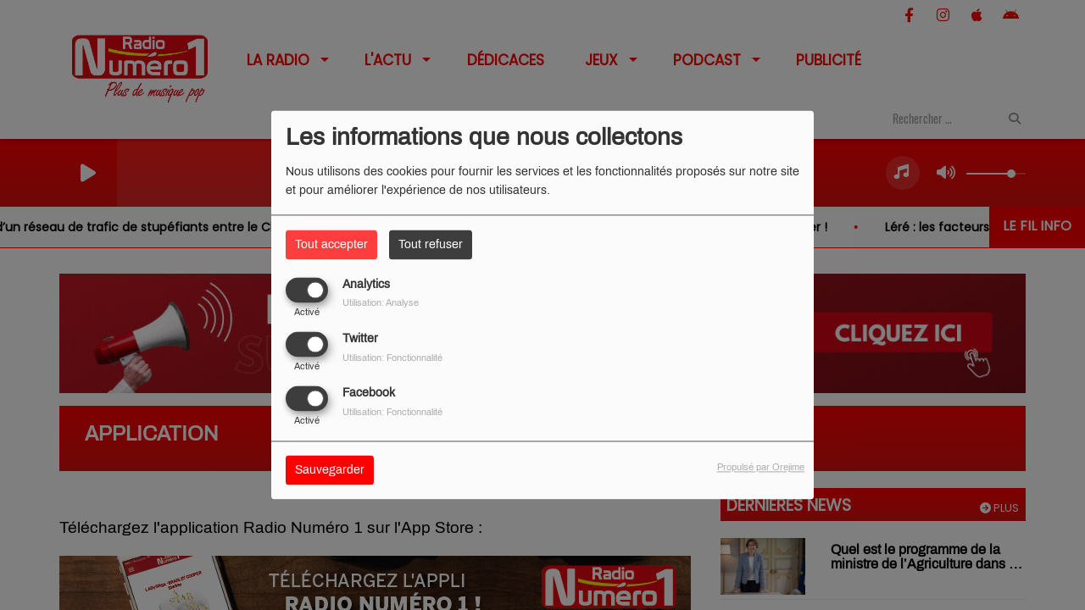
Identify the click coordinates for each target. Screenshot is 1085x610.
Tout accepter (331, 244)
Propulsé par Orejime (760, 468)
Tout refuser (430, 244)
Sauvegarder (329, 470)
